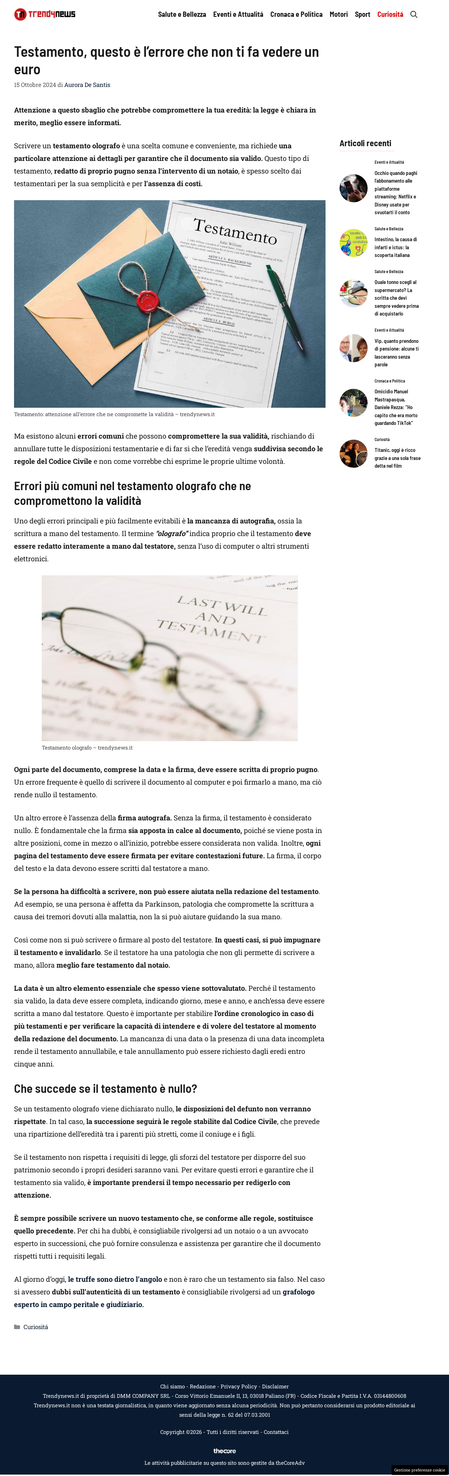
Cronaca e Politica (296, 14)
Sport (362, 14)
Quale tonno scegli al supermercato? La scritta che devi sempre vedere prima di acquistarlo (397, 298)
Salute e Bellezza (182, 14)
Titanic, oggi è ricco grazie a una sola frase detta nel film (398, 458)
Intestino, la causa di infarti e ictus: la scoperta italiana (396, 247)
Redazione (203, 1386)
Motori (339, 14)
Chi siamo (172, 1386)
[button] (414, 14)
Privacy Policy (239, 1386)
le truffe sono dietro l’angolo (114, 1279)
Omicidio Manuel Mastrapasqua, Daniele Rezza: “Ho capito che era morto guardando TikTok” (396, 407)
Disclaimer (275, 1386)
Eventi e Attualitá (238, 14)
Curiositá (390, 14)
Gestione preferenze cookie (419, 1469)
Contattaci (276, 1431)
